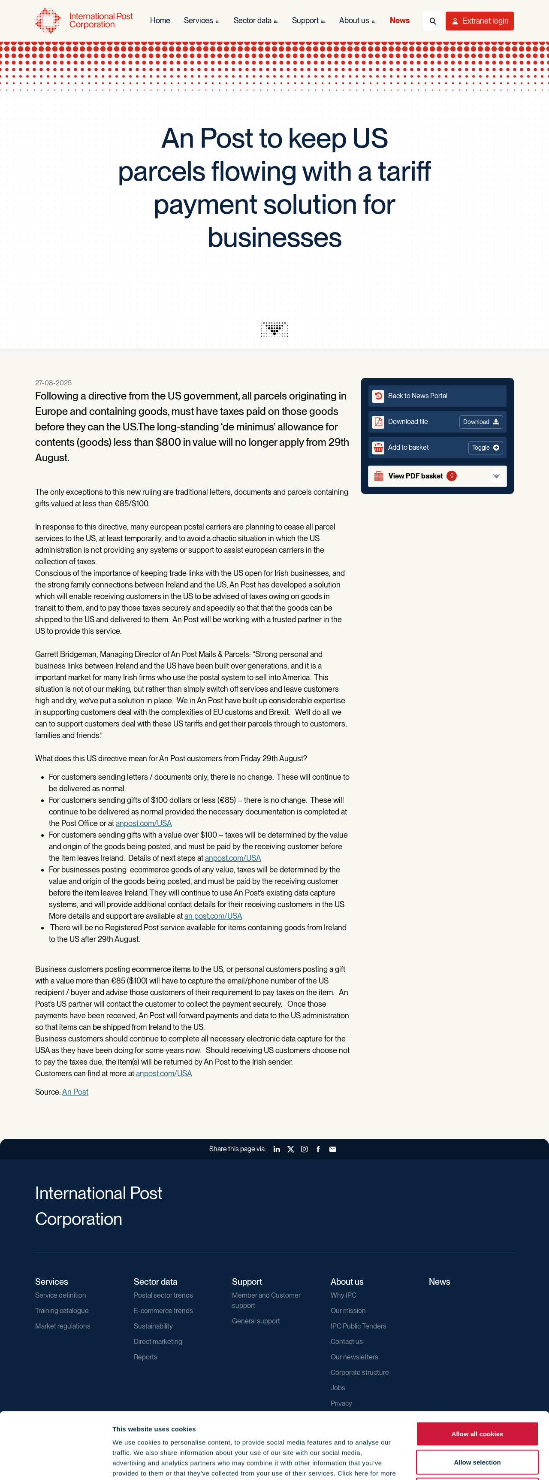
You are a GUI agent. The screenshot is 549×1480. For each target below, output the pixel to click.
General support (256, 1321)
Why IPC (343, 1295)
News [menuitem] (400, 20)
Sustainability (153, 1326)
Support (247, 1282)
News (439, 1282)
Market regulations (62, 1326)
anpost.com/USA (144, 823)
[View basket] (437, 476)
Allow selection (477, 1395)
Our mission (348, 1311)
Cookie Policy (202, 1417)
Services (51, 1282)
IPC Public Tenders (358, 1326)
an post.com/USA (213, 915)
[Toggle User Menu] (480, 21)
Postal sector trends (163, 1295)
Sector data (156, 1282)
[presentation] (274, 329)
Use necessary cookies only (477, 1423)
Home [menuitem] (160, 20)
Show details (464, 1463)
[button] (437, 447)
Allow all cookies (478, 1367)
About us (347, 1282)
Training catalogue (62, 1311)
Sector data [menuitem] (252, 20)
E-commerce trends (163, 1311)
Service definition (60, 1295)
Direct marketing (158, 1342)
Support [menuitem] (305, 20)
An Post (75, 1091)
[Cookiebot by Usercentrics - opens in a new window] (55, 1463)
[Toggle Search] (432, 21)
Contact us (347, 1342)
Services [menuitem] (198, 20)
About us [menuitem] (354, 20)
